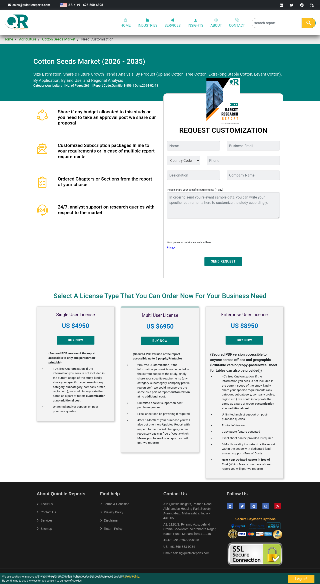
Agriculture (27, 39)
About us (45, 504)
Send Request (223, 261)
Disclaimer (109, 520)
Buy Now (75, 340)
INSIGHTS (195, 23)
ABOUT (216, 23)
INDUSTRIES (148, 23)
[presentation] (200, 230)
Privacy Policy (111, 512)
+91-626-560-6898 (186, 540)
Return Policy (111, 528)
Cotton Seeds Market (58, 39)
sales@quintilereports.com (29, 5)
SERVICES (173, 23)
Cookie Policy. (131, 576)
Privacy (171, 247)
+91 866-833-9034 (182, 546)
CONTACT (237, 23)
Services (44, 520)
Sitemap (44, 528)
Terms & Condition (114, 504)
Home (8, 39)
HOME (126, 23)
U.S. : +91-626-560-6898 (81, 5)
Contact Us (46, 512)
